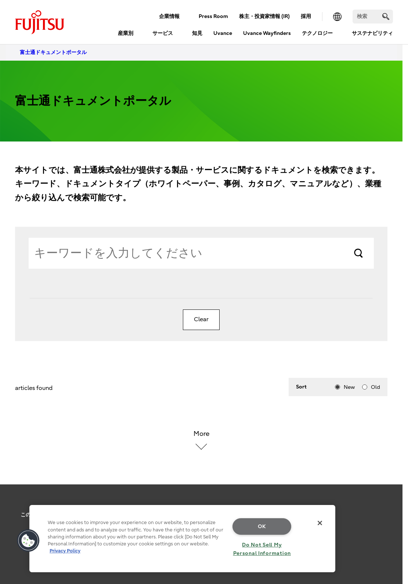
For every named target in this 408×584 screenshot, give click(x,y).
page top (391, 502)
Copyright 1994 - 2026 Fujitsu (201, 569)
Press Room (213, 16)
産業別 (125, 33)
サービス (162, 33)
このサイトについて (44, 515)
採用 (306, 16)
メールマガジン (226, 515)
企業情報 (169, 16)
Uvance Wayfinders (267, 33)
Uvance (222, 33)
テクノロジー (317, 33)
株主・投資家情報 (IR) (264, 16)
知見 (197, 33)
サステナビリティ (372, 33)
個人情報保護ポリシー (103, 515)
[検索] (373, 17)
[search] (385, 16)
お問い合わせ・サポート (168, 515)
